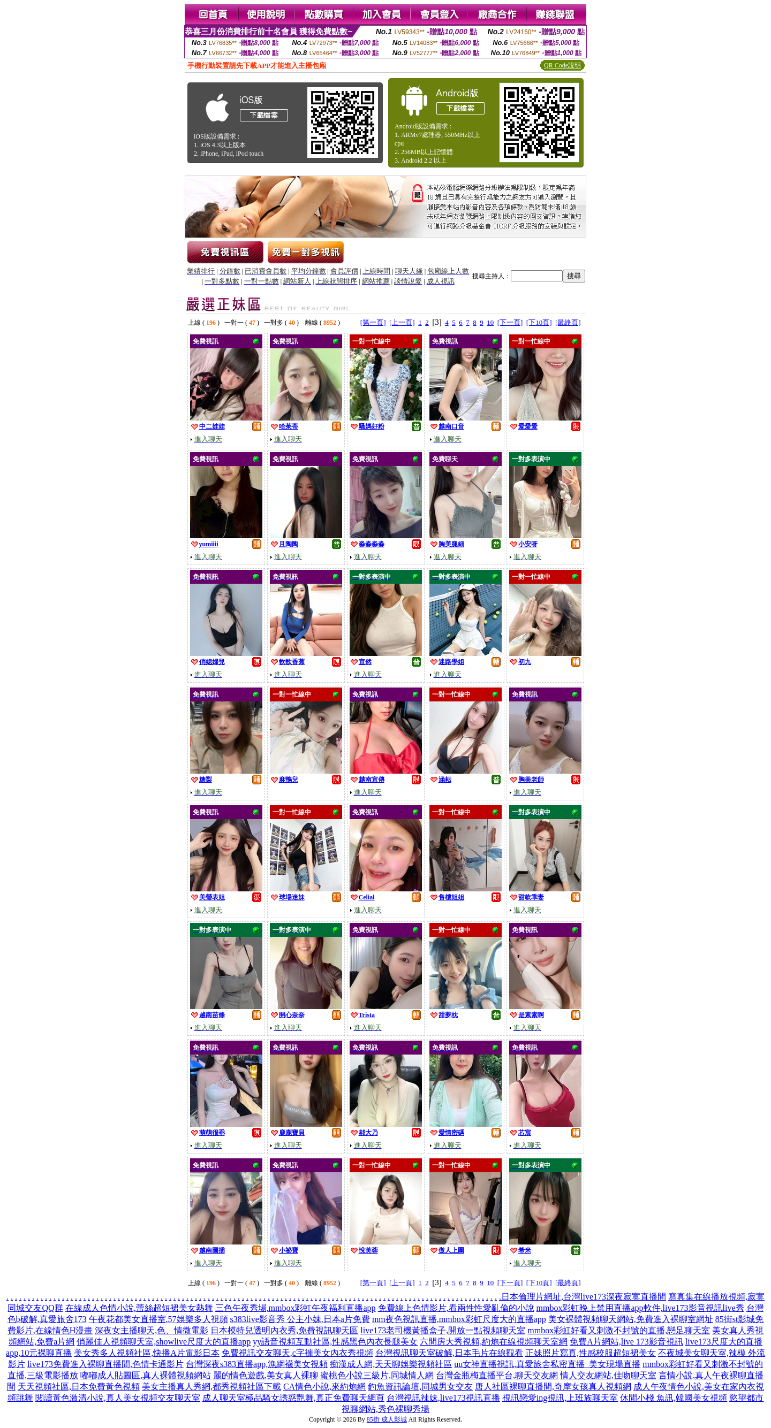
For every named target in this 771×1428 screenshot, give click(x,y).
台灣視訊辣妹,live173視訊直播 (443, 1397)
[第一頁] (373, 322)
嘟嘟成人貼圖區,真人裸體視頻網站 (145, 1375)
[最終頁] (568, 322)
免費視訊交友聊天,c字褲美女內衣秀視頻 (297, 1352)
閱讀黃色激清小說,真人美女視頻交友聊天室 (117, 1397)
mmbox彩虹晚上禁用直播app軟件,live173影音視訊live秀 (640, 1307)
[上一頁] (402, 322)
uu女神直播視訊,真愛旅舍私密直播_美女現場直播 (547, 1364)
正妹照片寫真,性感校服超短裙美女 (590, 1352)
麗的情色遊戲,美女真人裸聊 (265, 1375)
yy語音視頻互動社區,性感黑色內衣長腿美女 (335, 1341)
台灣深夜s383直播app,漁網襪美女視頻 (257, 1364)
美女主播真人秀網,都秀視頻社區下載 (211, 1386)
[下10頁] (539, 322)
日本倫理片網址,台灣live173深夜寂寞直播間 (583, 1296)
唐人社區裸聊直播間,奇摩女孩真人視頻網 (553, 1386)
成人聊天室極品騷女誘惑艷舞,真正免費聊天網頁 (293, 1397)
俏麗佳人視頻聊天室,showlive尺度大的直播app (164, 1341)
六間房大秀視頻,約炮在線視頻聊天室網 (494, 1341)
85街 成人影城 (387, 1419)
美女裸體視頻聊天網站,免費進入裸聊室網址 (630, 1319)
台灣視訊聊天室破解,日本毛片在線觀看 (449, 1352)
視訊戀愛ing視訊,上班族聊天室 (560, 1397)
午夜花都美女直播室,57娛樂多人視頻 (158, 1319)
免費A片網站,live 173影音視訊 (626, 1341)
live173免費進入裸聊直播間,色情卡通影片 (105, 1364)
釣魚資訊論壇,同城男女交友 (420, 1386)
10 (490, 322)
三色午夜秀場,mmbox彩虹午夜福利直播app (295, 1307)
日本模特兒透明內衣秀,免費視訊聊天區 (284, 1330)
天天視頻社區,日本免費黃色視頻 (79, 1386)
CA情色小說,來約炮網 (324, 1386)
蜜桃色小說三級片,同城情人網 (377, 1375)
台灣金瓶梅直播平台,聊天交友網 (497, 1375)
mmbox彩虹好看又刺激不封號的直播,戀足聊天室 (618, 1330)
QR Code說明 (562, 65)
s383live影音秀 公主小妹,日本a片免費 (300, 1319)
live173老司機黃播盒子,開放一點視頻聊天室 (442, 1330)
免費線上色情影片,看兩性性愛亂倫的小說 (456, 1307)
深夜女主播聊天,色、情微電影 (151, 1330)
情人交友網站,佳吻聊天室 (608, 1375)
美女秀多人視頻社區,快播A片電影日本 (147, 1352)
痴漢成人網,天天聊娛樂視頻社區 (391, 1364)
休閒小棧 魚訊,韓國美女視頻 (673, 1397)
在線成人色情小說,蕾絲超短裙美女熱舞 (139, 1307)
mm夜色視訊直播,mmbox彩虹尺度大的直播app (459, 1319)
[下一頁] (510, 322)
